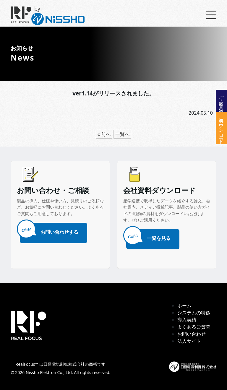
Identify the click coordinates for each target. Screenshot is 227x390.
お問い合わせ (191, 334)
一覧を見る (148, 237)
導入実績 (186, 319)
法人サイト (189, 341)
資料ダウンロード (221, 128)
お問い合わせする (49, 231)
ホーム (184, 305)
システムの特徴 (193, 312)
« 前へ (104, 134)
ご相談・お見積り (221, 101)
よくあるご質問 (193, 327)
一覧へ (122, 134)
